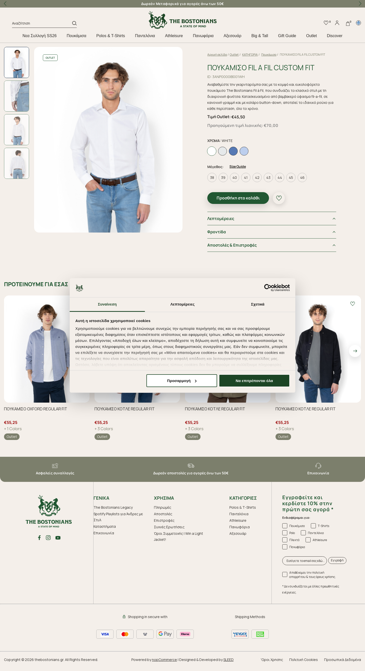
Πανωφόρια (203, 36)
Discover (334, 36)
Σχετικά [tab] (257, 304)
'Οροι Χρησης (272, 664)
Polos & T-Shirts (110, 36)
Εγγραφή (337, 565)
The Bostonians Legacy (113, 511)
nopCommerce (164, 664)
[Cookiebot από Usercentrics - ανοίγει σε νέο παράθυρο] (268, 287)
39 (229, 182)
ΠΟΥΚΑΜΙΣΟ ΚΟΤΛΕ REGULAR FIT (125, 413)
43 (274, 182)
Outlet (311, 36)
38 (218, 182)
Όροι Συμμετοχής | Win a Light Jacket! (178, 541)
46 (308, 182)
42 (262, 182)
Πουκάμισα (76, 36)
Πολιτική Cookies (303, 664)
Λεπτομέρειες (226, 223)
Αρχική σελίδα (222, 54)
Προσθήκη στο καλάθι (243, 202)
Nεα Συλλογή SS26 (40, 36)
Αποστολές (163, 518)
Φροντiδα (222, 236)
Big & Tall (259, 36)
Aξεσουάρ (232, 36)
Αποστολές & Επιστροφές (237, 250)
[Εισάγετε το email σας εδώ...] (304, 565)
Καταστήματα (105, 531)
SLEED (228, 664)
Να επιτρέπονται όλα (254, 381)
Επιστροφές (164, 525)
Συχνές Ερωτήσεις (169, 531)
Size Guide (243, 171)
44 (285, 182)
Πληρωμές (162, 511)
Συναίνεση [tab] (107, 304)
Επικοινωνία (104, 537)
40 (240, 182)
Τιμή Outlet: (224, 122)
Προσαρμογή (182, 381)
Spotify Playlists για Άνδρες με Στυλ (118, 521)
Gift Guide (287, 36)
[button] (359, 3)
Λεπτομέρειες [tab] (182, 304)
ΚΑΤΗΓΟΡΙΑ (255, 54)
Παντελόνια (145, 36)
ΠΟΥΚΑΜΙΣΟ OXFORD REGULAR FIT (35, 413)
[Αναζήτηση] (42, 24)
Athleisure (174, 36)
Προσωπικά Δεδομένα (342, 664)
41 (251, 182)
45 (296, 182)
